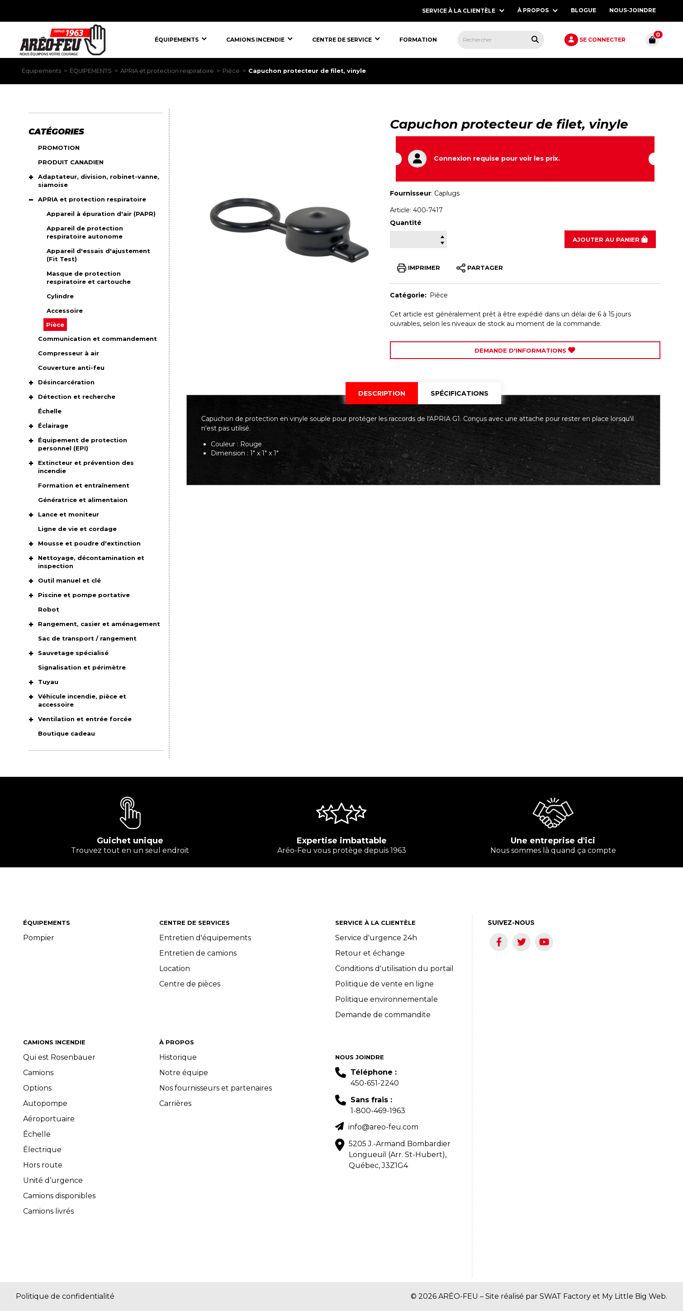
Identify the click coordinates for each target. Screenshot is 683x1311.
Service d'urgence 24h (376, 937)
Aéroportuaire (49, 1119)
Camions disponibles (59, 1195)
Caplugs (447, 193)
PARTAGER (479, 268)
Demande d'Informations (524, 350)
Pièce (231, 70)
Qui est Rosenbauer (59, 1057)
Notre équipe (183, 1072)
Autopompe (45, 1103)
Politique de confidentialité (65, 1296)
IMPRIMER (418, 268)
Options (37, 1088)
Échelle (37, 1134)
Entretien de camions (198, 953)
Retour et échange (370, 953)
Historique (178, 1057)
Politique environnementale (386, 999)
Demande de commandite (383, 1014)
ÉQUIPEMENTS (91, 70)
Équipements (41, 70)
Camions (38, 1072)
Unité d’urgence (53, 1180)
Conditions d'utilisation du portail (394, 968)
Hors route (42, 1165)
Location (174, 968)
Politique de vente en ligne (384, 984)
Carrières (175, 1103)
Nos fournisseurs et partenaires (215, 1088)
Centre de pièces (189, 984)
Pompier (38, 937)
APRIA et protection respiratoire (167, 70)
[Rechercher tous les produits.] (535, 39)
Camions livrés (48, 1211)
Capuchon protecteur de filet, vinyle (307, 70)
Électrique (42, 1149)
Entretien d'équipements (205, 937)
